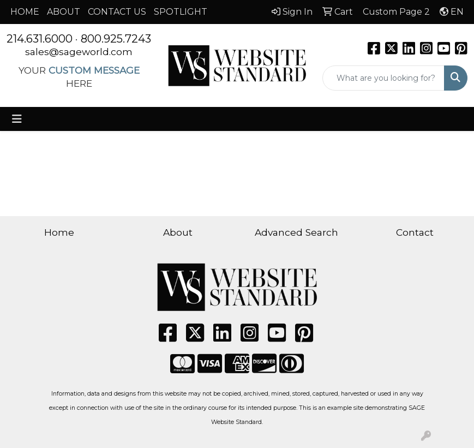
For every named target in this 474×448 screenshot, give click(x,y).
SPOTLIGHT (180, 12)
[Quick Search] (383, 78)
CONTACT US (117, 12)
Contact (415, 232)
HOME (24, 12)
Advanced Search (296, 232)
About (178, 232)
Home (59, 232)
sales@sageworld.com (79, 51)
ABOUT (63, 12)
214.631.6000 (40, 38)
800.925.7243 (116, 38)
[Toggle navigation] (16, 119)
